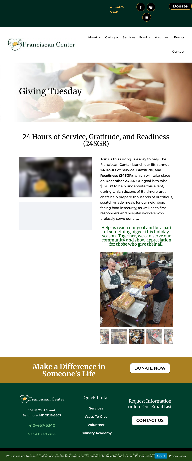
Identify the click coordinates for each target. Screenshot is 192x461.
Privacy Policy (177, 455)
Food (143, 37)
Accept (161, 455)
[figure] (136, 289)
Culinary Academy (96, 433)
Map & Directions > (42, 434)
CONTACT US (150, 420)
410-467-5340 (42, 425)
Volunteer (162, 37)
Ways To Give (96, 417)
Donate (180, 6)
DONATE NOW (150, 368)
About (92, 37)
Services (129, 37)
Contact (178, 51)
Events (179, 37)
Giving (110, 37)
